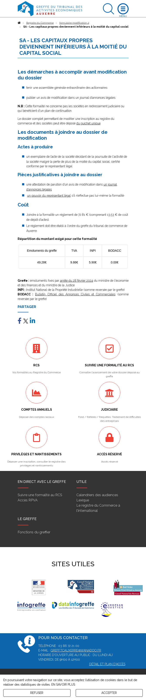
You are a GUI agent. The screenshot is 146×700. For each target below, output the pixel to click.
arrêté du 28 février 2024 (76, 280)
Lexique (82, 500)
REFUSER (36, 693)
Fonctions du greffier (34, 532)
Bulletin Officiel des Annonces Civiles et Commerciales (75, 294)
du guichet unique (88, 123)
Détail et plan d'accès (107, 664)
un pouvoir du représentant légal (49, 195)
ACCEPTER (109, 693)
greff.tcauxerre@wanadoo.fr (76, 650)
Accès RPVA (28, 500)
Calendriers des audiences (97, 495)
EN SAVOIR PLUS (63, 684)
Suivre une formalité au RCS (40, 495)
